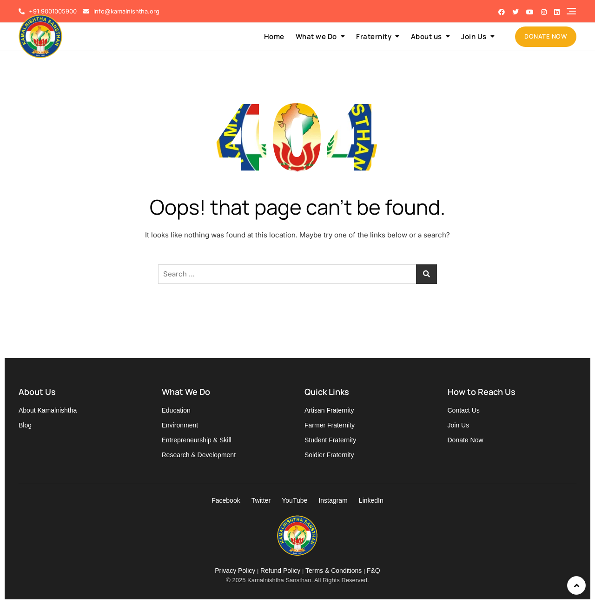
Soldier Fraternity (329, 455)
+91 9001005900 (48, 11)
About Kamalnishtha (48, 410)
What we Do (316, 36)
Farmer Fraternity (329, 425)
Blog (25, 425)
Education (176, 410)
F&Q (373, 570)
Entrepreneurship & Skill (196, 440)
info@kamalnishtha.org (121, 11)
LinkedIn (371, 500)
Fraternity (373, 36)
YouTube (294, 500)
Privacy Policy (235, 570)
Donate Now (465, 440)
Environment (180, 425)
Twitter (261, 500)
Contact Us (464, 410)
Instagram (332, 500)
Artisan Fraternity (329, 410)
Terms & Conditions (333, 570)
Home (274, 36)
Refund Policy (280, 570)
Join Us (474, 36)
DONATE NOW (545, 36)
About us (426, 36)
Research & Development (199, 455)
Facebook (226, 500)
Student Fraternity (330, 440)
